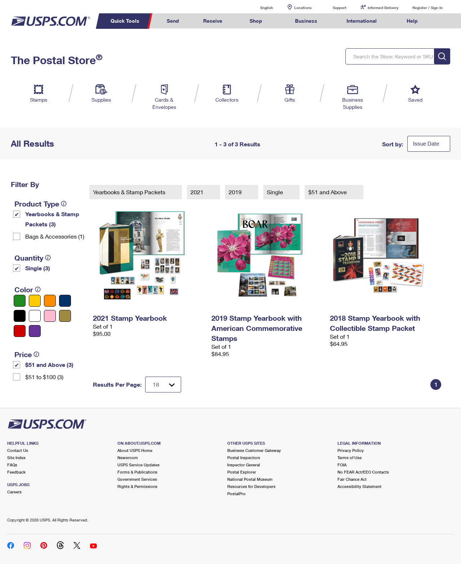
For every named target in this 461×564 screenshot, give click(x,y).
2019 (236, 191)
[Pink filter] (50, 316)
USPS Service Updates (138, 464)
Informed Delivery (383, 7)
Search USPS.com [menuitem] (443, 21)
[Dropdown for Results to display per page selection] (163, 384)
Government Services (137, 479)
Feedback (16, 472)
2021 (198, 191)
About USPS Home (134, 450)
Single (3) (37, 268)
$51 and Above (328, 191)
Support (339, 7)
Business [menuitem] (306, 21)
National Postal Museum (250, 479)
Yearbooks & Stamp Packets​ (130, 191)
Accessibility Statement (359, 486)
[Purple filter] (35, 331)
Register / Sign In (427, 7)
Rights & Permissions (137, 486)
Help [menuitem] (412, 21)
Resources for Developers (251, 486)
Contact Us (17, 450)
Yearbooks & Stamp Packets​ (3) (52, 218)
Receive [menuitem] (212, 21)
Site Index (16, 457)
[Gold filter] (65, 316)
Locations (303, 7)
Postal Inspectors (243, 457)
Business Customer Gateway (254, 450)
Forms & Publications (137, 472)
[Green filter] (20, 301)
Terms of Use (349, 457)
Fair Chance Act (352, 479)
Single (276, 191)
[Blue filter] (65, 301)
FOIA (341, 464)
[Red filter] (20, 331)
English (259, 7)
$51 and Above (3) (49, 364)
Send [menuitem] (173, 21)
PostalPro (236, 493)
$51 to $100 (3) (44, 376)
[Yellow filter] (35, 301)
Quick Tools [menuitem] (125, 21)
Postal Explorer (241, 472)
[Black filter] (20, 316)
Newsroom (127, 457)
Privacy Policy (350, 450)
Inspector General (243, 464)
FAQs (12, 464)
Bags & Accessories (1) (54, 236)
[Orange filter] (50, 301)
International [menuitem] (361, 21)
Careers (14, 491)
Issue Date (426, 143)
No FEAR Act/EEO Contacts (363, 472)
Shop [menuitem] (256, 21)
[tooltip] (64, 203)
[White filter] (35, 316)
